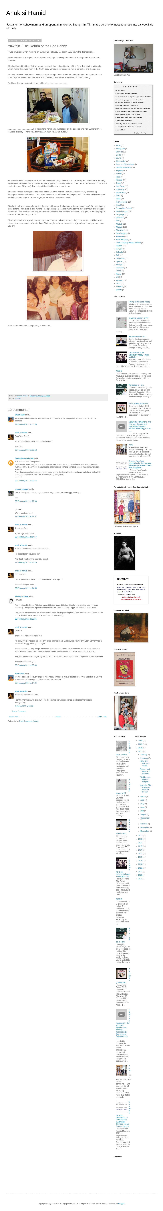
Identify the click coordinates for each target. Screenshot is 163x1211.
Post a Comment (19, 711)
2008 (140, 740)
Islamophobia (121, 202)
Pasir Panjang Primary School (128, 243)
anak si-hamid (21, 433)
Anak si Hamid (26, 13)
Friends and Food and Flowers (145, 771)
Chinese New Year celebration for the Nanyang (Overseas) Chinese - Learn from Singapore (140, 464)
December (144, 831)
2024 (140, 879)
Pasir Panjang (122, 239)
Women (119, 280)
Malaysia (119, 230)
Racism (119, 246)
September (144, 818)
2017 (140, 853)
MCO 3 (119, 371)
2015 (140, 846)
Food (118, 177)
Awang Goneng (21, 596)
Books (118, 155)
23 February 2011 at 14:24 (26, 683)
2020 (140, 864)
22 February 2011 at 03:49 (26, 424)
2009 (140, 744)
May (142, 804)
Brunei (118, 158)
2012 (140, 835)
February (144, 758)
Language (120, 214)
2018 (140, 857)
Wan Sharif (19, 415)
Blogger (121, 1204)
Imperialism (120, 193)
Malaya (119, 224)
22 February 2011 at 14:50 (26, 588)
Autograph (120, 149)
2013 (140, 839)
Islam (118, 199)
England (119, 171)
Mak (118, 221)
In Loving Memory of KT (138, 318)
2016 (140, 850)
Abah (118, 145)
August (143, 814)
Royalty (119, 249)
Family (118, 174)
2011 (140, 751)
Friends (18, 398)
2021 (140, 868)
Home (58, 717)
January (143, 754)
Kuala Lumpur (122, 211)
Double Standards (123, 167)
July (142, 811)
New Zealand (121, 233)
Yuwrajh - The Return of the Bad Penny (145, 788)
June (142, 807)
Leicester (120, 218)
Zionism (119, 286)
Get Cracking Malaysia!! (138, 403)
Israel (118, 205)
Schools (119, 252)
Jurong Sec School (124, 208)
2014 (140, 843)
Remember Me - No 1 (137, 336)
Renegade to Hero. (136, 385)
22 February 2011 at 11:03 (26, 501)
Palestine (120, 236)
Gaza (118, 183)
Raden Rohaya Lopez (24, 458)
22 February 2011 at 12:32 (26, 516)
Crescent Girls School (125, 164)
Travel (118, 274)
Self (117, 255)
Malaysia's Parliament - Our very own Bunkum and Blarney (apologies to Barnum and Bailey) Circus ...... (140, 426)
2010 (140, 748)
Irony (131, 445)
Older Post (102, 717)
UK (117, 277)
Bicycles (119, 152)
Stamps (119, 265)
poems (119, 290)
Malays (119, 227)
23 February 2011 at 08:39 (26, 665)
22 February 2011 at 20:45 (26, 619)
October (143, 824)
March (143, 796)
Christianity (120, 161)
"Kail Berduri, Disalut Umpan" (145, 779)
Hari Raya (120, 186)
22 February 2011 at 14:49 (26, 562)
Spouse (119, 261)
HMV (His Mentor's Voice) (139, 302)
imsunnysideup (21, 489)
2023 (140, 875)
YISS (118, 283)
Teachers (120, 268)
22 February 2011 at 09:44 (26, 481)
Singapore (120, 258)
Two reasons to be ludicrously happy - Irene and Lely (139, 355)
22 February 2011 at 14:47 (26, 537)
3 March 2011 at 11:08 (24, 706)
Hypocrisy (120, 189)
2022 (140, 871)
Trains (118, 271)
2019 (140, 861)
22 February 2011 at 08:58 (26, 450)
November (144, 827)
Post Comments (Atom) (28, 721)
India (118, 196)
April (142, 800)
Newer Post (13, 717)
